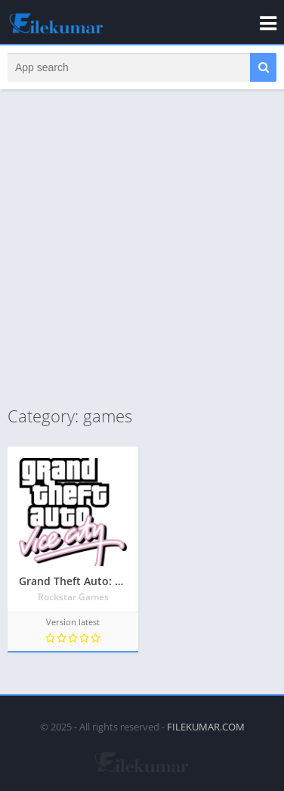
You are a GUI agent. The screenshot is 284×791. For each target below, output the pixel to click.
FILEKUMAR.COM (206, 726)
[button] (263, 67)
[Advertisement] (142, 246)
